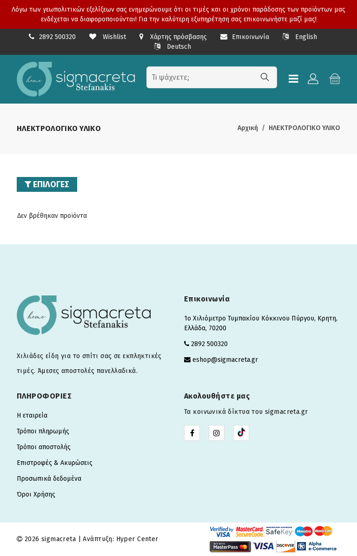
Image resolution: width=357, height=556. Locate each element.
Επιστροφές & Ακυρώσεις (55, 463)
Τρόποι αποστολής (44, 447)
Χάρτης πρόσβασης (173, 37)
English (300, 37)
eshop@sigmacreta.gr (225, 360)
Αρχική (248, 128)
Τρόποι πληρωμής (43, 431)
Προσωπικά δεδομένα (49, 479)
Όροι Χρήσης (36, 494)
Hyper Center (137, 539)
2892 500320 (57, 37)
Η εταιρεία (32, 415)
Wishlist (107, 37)
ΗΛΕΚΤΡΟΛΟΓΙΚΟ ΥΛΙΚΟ (304, 128)
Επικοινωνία (244, 37)
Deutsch (172, 47)
